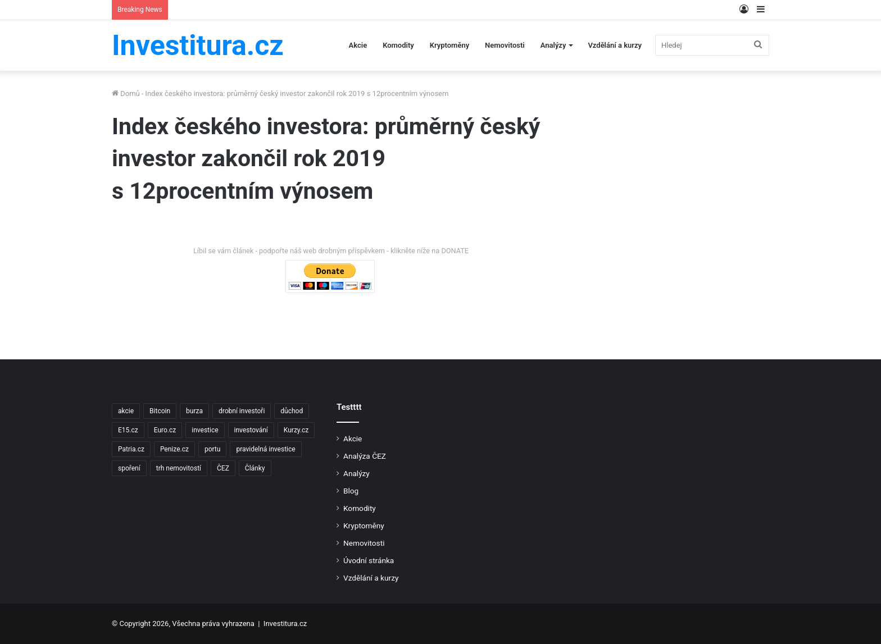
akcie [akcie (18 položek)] (126, 411)
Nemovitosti (505, 45)
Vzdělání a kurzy (615, 45)
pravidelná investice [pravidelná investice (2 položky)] (265, 449)
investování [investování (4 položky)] (251, 430)
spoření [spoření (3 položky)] (129, 468)
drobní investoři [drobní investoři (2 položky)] (242, 411)
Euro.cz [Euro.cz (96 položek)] (165, 430)
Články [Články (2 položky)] (255, 468)
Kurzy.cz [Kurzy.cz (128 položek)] (296, 430)
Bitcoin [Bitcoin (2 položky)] (159, 411)
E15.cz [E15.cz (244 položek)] (128, 430)
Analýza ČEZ (364, 455)
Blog (350, 490)
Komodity (398, 45)
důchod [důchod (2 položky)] (291, 411)
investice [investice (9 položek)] (205, 430)
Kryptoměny (449, 45)
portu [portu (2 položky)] (212, 449)
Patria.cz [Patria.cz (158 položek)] (131, 449)
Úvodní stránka (368, 560)
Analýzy (553, 45)
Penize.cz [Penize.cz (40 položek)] (174, 449)
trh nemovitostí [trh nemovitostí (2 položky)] (178, 468)
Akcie (358, 45)
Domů (126, 93)
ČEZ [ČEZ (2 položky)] (223, 468)
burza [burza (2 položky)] (194, 411)
